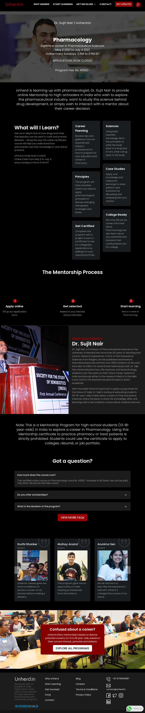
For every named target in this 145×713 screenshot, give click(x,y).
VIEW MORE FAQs (72, 517)
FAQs (48, 694)
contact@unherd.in (116, 687)
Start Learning (63, 4)
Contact (106, 4)
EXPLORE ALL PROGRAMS (72, 648)
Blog (78, 678)
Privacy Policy (83, 694)
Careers (80, 684)
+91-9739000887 (117, 679)
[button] (18, 570)
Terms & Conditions (87, 689)
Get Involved (84, 4)
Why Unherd (41, 4)
